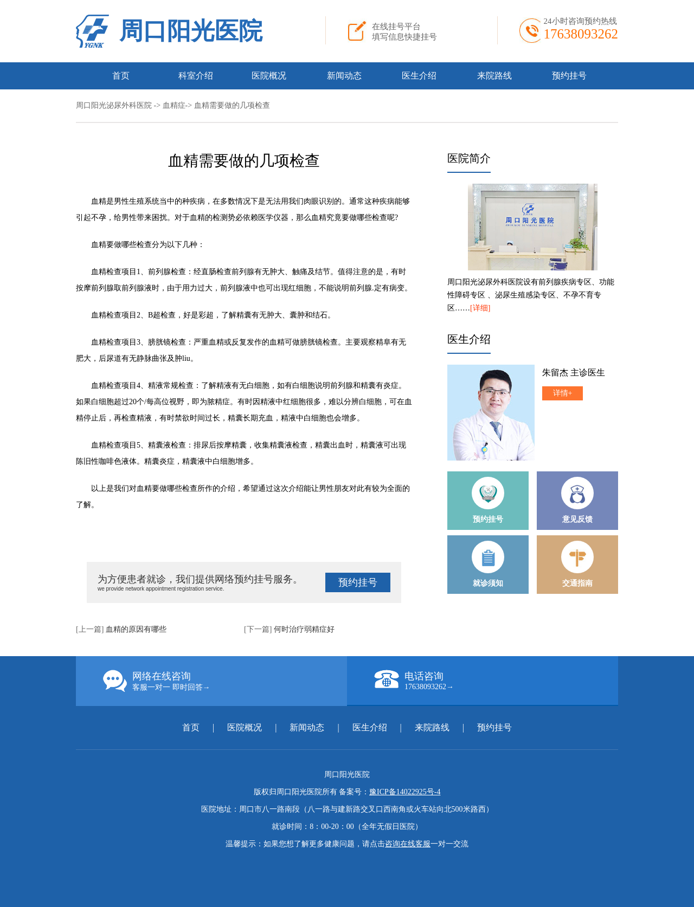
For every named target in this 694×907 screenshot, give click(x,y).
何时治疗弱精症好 (304, 629)
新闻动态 (344, 75)
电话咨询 (496, 680)
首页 (121, 75)
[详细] (480, 308)
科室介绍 (195, 75)
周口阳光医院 (190, 31)
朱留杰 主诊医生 (573, 372)
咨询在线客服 (407, 844)
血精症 (174, 105)
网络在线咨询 (225, 681)
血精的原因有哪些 (136, 629)
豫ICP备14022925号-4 (404, 792)
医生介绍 (419, 75)
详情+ (563, 393)
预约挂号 (569, 75)
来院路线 (494, 75)
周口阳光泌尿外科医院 (114, 105)
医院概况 (269, 75)
